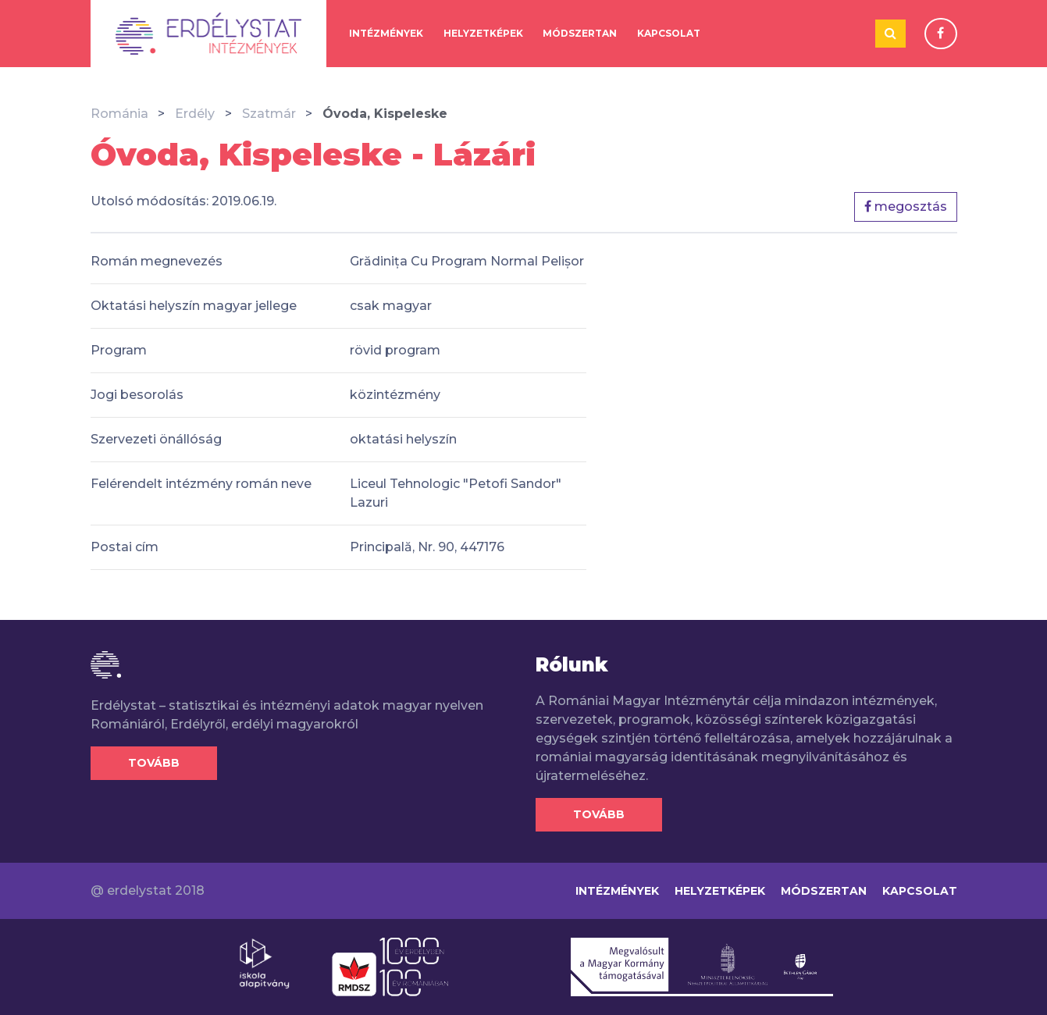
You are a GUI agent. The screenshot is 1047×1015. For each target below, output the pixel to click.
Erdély (195, 113)
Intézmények (386, 33)
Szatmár (269, 113)
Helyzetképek (483, 33)
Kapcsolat (668, 33)
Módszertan (580, 33)
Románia (119, 113)
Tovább (154, 763)
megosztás (905, 206)
